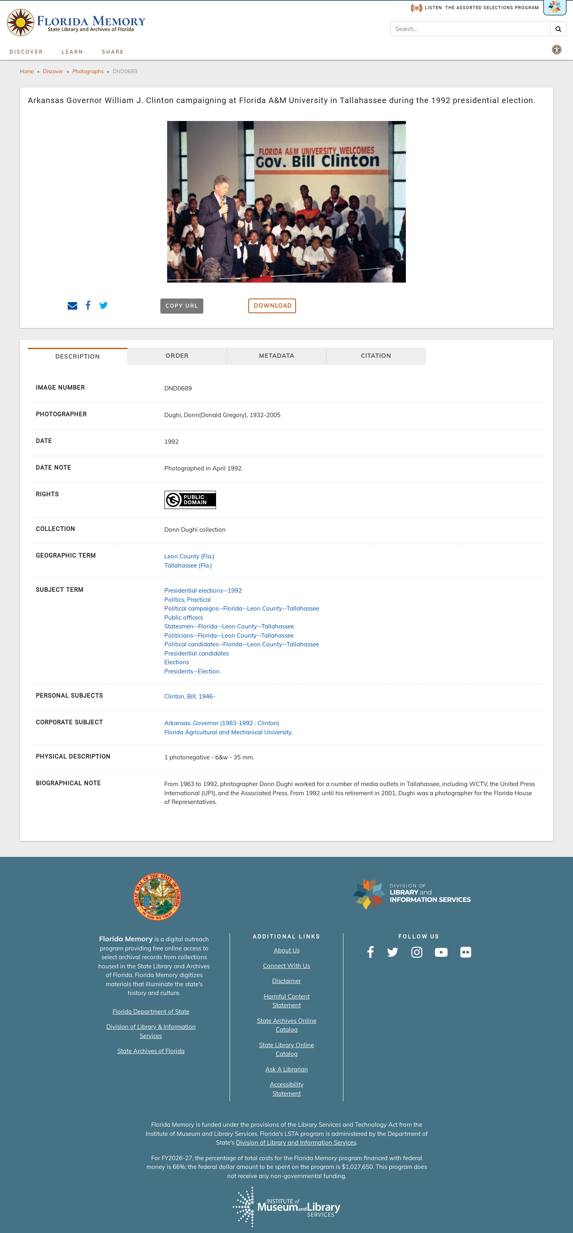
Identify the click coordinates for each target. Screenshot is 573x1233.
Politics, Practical (187, 599)
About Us (287, 950)
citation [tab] (376, 355)
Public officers (183, 617)
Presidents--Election (192, 671)
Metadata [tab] (276, 355)
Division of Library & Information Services (151, 1031)
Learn (73, 52)
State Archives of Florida (151, 1051)
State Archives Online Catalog (286, 1025)
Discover (26, 52)
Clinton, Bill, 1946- (189, 696)
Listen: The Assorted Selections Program (475, 8)
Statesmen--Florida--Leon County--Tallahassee (229, 626)
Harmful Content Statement (287, 1001)
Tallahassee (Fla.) (188, 565)
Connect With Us (286, 966)
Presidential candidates (196, 653)
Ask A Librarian (286, 1069)
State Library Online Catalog (286, 1049)
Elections (176, 662)
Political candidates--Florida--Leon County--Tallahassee (241, 644)
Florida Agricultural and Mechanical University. (228, 732)
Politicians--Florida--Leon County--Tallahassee (229, 635)
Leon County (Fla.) (189, 556)
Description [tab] (77, 356)
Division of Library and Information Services (296, 1142)
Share (113, 52)
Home (27, 71)
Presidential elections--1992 (203, 590)
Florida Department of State (151, 1011)
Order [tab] (177, 355)
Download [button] (273, 305)
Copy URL (182, 305)
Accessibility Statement (287, 1089)
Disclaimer (286, 981)
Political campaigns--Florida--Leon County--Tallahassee (241, 608)
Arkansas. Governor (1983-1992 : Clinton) (221, 723)
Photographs (87, 71)
